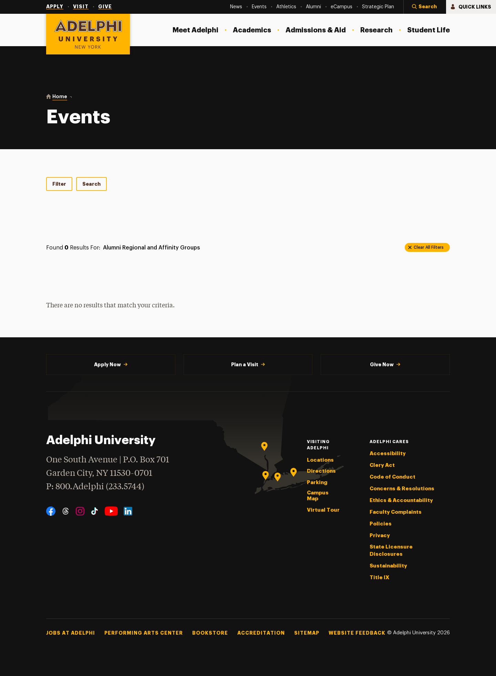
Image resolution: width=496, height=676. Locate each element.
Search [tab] (91, 184)
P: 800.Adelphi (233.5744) (95, 486)
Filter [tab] (59, 184)
